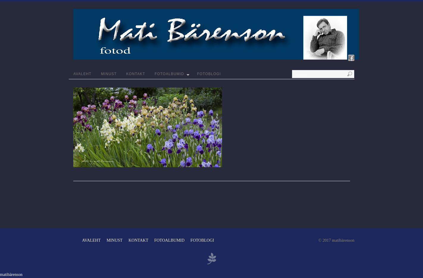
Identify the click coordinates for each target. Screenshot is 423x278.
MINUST (109, 74)
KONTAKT (135, 74)
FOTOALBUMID (172, 75)
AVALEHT (83, 74)
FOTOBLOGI (209, 74)
